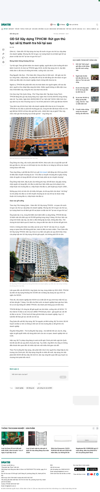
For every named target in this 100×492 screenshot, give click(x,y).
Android (92, 469)
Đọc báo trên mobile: (81, 465)
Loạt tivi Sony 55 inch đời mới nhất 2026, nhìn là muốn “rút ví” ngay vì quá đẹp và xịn (12, 450)
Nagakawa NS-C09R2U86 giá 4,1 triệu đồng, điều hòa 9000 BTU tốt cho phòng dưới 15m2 (87, 450)
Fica (53, 24)
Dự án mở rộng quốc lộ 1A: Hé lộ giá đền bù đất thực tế (82, 90)
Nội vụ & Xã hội (72, 24)
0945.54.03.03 (65, 469)
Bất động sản (14, 34)
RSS (51, 465)
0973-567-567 (28, 477)
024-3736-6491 (12, 477)
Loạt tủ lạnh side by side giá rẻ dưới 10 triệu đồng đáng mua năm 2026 (37, 450)
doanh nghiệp (19, 388)
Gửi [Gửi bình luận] (63, 377)
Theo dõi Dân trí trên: (79, 474)
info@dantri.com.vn (10, 486)
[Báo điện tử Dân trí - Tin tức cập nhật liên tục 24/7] (6, 24)
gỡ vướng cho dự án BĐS (44, 388)
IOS (79, 469)
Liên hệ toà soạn (55, 467)
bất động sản (30, 388)
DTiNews (61, 24)
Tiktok (94, 474)
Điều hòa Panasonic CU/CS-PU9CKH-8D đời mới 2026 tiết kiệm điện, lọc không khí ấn (61, 450)
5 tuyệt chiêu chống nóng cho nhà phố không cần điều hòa (82, 111)
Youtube (91, 474)
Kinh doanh (43, 172)
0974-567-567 (15, 484)
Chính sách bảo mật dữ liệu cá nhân (60, 473)
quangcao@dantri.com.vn (61, 471)
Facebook (88, 474)
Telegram (97, 474)
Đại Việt (12, 47)
